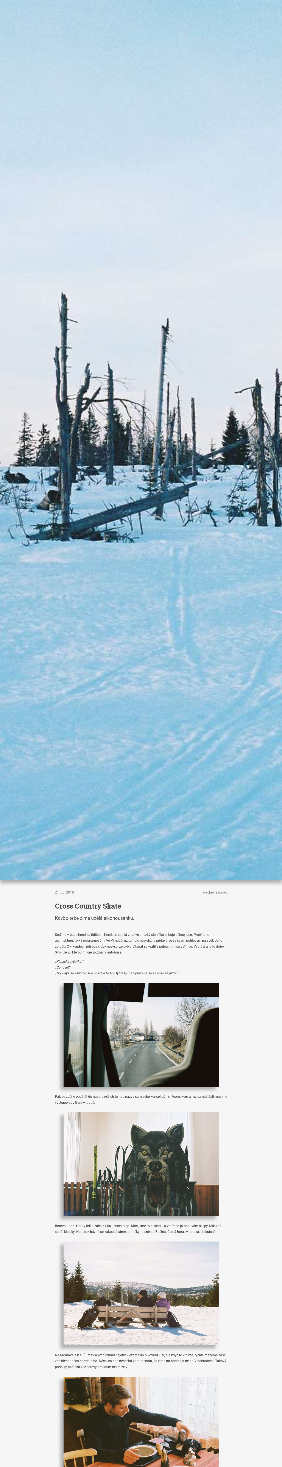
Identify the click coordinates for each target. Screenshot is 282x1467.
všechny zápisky (214, 892)
